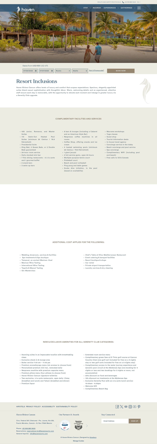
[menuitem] (21, 407)
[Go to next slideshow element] (87, 425)
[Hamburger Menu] (138, 8)
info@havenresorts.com (39, 433)
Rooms (58, 71)
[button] (30, 71)
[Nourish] (87, 8)
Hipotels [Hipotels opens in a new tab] (20, 407)
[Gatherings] (117, 8)
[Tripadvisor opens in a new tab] (126, 406)
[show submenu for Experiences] (109, 8)
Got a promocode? (96, 70)
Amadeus (93, 437)
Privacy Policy (33, 406)
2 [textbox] (86, 71)
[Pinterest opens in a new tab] (139, 406)
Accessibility (48, 406)
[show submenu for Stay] (81, 8)
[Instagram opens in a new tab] (130, 406)
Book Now (121, 71)
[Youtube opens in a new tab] (134, 406)
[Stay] (76, 8)
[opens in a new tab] (65, 425)
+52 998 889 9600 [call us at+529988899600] (129, 2)
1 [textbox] (69, 71)
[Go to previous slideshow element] (56, 425)
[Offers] (131, 8)
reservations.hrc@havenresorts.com (40, 431)
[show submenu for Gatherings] (125, 8)
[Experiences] (100, 8)
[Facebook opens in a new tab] (117, 406)
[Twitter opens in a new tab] (121, 406)
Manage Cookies (78, 441)
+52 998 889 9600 (28, 428)
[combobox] (69, 71)
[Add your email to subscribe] (115, 421)
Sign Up (134, 421)
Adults (75, 71)
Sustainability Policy (67, 406)
